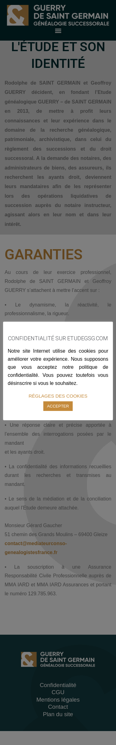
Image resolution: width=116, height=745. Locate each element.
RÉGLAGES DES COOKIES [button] (57, 396)
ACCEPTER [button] (58, 406)
